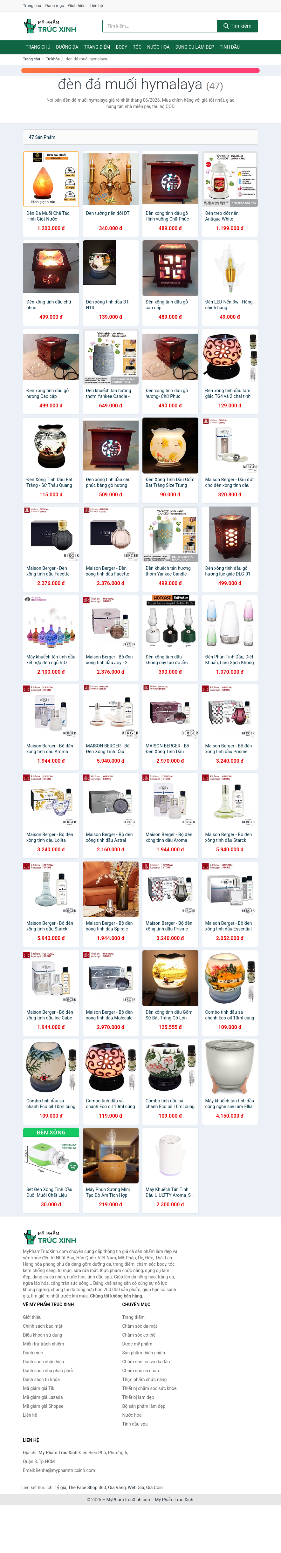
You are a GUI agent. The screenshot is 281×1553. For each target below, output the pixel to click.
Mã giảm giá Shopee (43, 1406)
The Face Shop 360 (87, 1487)
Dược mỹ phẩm (137, 1343)
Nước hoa (158, 47)
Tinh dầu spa (135, 1424)
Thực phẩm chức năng (144, 1379)
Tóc (137, 47)
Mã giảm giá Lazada (43, 1397)
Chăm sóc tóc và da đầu (146, 1361)
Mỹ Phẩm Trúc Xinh (174, 1499)
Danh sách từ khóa (41, 1379)
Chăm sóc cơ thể (139, 1335)
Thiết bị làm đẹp (138, 1397)
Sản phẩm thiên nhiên (143, 1352)
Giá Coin (154, 1487)
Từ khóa (52, 59)
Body (121, 47)
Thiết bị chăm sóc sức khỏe (149, 1388)
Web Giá (136, 1487)
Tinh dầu (230, 47)
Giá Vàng (117, 1487)
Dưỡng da (67, 47)
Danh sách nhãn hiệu (43, 1361)
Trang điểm (97, 47)
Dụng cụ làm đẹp (194, 47)
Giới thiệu (76, 5)
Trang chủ (32, 5)
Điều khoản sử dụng (42, 1335)
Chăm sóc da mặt (139, 1326)
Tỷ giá (60, 1487)
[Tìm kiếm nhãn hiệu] (159, 26)
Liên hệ (96, 5)
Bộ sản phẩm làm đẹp (144, 1406)
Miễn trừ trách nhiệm (43, 1343)
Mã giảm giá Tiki (39, 1388)
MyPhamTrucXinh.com (129, 1499)
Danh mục (54, 5)
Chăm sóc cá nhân (140, 1370)
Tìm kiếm (237, 26)
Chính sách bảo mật (42, 1326)
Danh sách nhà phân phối (48, 1370)
